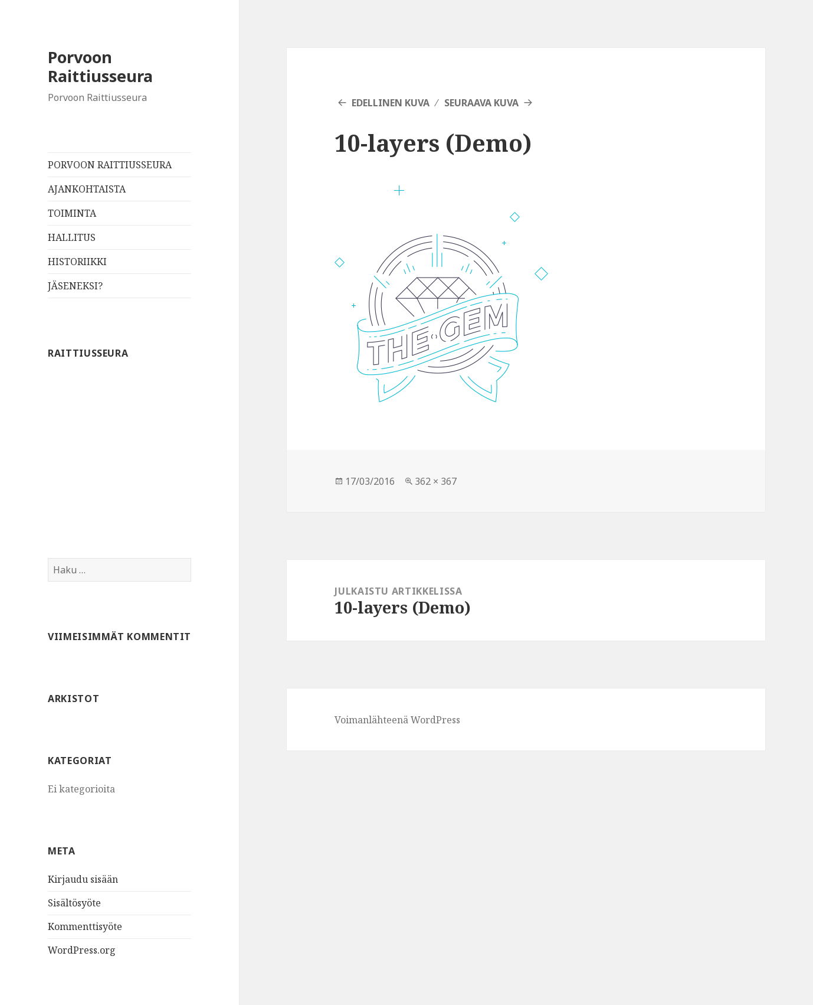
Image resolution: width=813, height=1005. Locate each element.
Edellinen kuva (391, 102)
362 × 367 (436, 481)
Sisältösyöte (74, 902)
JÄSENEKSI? (75, 285)
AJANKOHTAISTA (87, 188)
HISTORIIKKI (77, 261)
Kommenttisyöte (85, 926)
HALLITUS (72, 237)
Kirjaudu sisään (83, 879)
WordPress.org (82, 950)
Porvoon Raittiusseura (100, 66)
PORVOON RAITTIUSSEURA (110, 164)
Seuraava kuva (481, 102)
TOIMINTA (72, 213)
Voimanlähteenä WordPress (397, 719)
